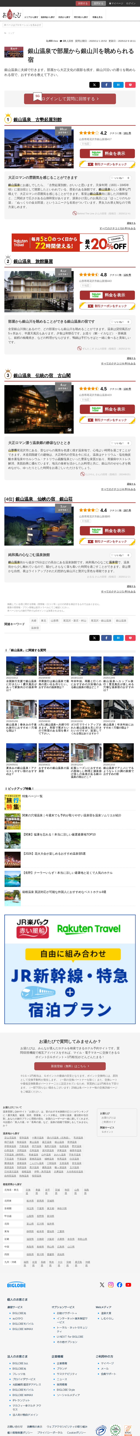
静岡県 (30, 1231)
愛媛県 (50, 1254)
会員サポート (108, 1374)
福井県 (50, 1223)
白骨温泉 (9, 1150)
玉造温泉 (64, 1163)
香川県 (40, 1254)
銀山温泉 (121, 620)
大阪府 (50, 1239)
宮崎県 (68, 1264)
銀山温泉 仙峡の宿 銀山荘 (44, 499)
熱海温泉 (24, 1175)
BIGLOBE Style (66, 1389)
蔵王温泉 (47, 1142)
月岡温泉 (21, 1150)
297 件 (127, 510)
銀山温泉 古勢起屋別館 (37, 119)
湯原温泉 (9, 1167)
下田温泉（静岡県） (15, 1154)
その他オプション (67, 1342)
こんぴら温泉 (37, 1163)
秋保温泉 (21, 1142)
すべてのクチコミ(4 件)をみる (118, 363)
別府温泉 (21, 1167)
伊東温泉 (62, 1150)
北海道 (28, 1191)
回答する (83, 3)
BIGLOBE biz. (21, 1363)
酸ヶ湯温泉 (61, 1167)
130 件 (127, 388)
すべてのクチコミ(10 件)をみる (118, 228)
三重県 (60, 1231)
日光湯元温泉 (11, 1171)
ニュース (62, 1379)
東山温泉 (34, 1142)
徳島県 (30, 1254)
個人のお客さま (17, 1299)
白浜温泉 (74, 1158)
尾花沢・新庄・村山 (74, 620)
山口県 (71, 1246)
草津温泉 (72, 1142)
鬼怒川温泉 (50, 1146)
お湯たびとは (109, 1117)
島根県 (40, 1246)
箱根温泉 (26, 1171)
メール (105, 1368)
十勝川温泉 (38, 1137)
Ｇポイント (107, 1131)
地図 (85, 143)
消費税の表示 (34, 1426)
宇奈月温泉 (75, 1154)
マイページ (116, 3)
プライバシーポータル (50, 1432)
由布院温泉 (10, 1175)
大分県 (60, 1264)
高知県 (60, 1254)
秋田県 (67, 1191)
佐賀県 (34, 1264)
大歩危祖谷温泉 (75, 1171)
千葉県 (40, 1208)
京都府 (40, 1239)
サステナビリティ (67, 1374)
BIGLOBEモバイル (23, 1323)
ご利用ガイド (109, 1122)
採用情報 (62, 1384)
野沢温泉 (76, 1146)
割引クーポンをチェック (107, 164)
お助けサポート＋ (67, 1313)
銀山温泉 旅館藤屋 (33, 261)
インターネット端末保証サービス (72, 1320)
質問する (98, 3)
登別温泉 (24, 1137)
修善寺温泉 (75, 1150)
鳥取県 (30, 1246)
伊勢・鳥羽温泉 (42, 1171)
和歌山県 (82, 1239)
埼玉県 (30, 1208)
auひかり (18, 1318)
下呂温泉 (9, 1158)
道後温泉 (21, 1163)
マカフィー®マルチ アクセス (27, 1407)
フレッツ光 (19, 1374)
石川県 (40, 1223)
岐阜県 (40, 1231)
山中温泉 (46, 1154)
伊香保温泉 (10, 1146)
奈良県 (71, 1239)
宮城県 (57, 1191)
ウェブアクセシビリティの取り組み (67, 1426)
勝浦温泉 (9, 1163)
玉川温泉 (74, 1167)
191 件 (127, 133)
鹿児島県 (78, 1264)
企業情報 (57, 1356)
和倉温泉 (33, 1154)
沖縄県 (87, 1264)
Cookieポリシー (76, 1432)
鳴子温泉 (9, 1142)
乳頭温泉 (78, 1137)
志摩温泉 (58, 1171)
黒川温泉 (34, 1167)
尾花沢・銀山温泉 (101, 620)
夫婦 (33, 620)
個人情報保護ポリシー (20, 1432)
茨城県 (50, 1200)
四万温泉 (36, 1146)
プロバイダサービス (24, 1379)
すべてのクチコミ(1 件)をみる (118, 591)
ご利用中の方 (104, 1356)
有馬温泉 (62, 1158)
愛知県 (50, 1231)
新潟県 (50, 1216)
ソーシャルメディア (68, 1395)
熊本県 (51, 1264)
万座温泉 (24, 1146)
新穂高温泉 (35, 1158)
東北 (43, 620)
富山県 (30, 1223)
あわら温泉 (60, 1154)
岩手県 (47, 1191)
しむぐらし (107, 1318)
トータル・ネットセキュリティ (72, 1329)
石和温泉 (34, 1150)
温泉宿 (35, 627)
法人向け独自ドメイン (25, 1414)
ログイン (131, 3)
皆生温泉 (76, 1163)
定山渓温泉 (10, 1137)
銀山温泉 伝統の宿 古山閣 (42, 375)
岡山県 (50, 1246)
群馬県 (40, 1200)
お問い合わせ (15, 1426)
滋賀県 (30, 1239)
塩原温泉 (64, 1146)
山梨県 (30, 1216)
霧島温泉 (47, 1167)
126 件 (127, 274)
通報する (131, 223)
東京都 (50, 1208)
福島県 (86, 1191)
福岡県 (26, 1264)
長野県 (40, 1216)
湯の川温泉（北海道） (59, 1137)
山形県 (55, 620)
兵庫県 (60, 1239)
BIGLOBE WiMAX (23, 1329)
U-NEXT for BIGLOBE (70, 1336)
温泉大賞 (106, 1313)
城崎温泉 (49, 1158)
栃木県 (30, 1200)
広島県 (60, 1246)
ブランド (62, 1368)
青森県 (38, 1191)
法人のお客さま (17, 1356)
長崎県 (43, 1264)
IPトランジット (21, 1400)
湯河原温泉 (48, 1150)
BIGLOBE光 (19, 1313)
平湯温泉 (21, 1158)
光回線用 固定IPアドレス (27, 1384)
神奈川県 (62, 1208)
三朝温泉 (51, 1163)
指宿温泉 (36, 1175)
